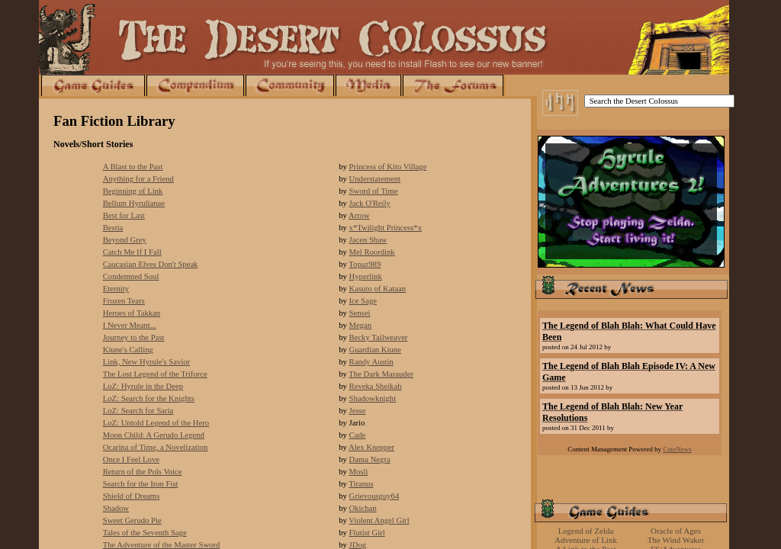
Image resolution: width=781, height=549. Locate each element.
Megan (360, 325)
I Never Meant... (129, 325)
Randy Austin (371, 362)
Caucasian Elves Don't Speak (150, 264)
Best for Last (124, 215)
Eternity (116, 288)
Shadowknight (373, 398)
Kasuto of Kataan (378, 288)
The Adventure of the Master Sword (161, 545)
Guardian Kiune (375, 349)
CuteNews (677, 449)
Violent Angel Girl (379, 520)
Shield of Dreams (131, 496)
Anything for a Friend (138, 179)
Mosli (358, 471)
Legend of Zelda (586, 530)
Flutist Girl (367, 532)
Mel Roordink (372, 252)
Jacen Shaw (368, 240)
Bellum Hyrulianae (134, 203)
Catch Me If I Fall (132, 252)
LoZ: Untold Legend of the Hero (156, 423)
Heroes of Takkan (131, 313)
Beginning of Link (133, 191)
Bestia (113, 227)
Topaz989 (365, 264)
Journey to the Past (134, 337)
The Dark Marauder (381, 374)
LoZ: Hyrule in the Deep (143, 386)
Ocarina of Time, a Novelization (155, 447)
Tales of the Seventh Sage (145, 532)
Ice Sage (363, 301)
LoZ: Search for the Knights (148, 398)
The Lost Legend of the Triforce (155, 374)
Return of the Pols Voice (142, 471)
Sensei (360, 313)
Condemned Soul (131, 276)
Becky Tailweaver (378, 337)
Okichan (363, 508)
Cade (357, 435)
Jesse (357, 410)
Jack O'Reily (369, 203)
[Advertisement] (631, 474)
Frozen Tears (124, 301)
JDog (358, 545)
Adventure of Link (585, 539)
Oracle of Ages (676, 530)
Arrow (359, 215)
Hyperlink (365, 276)
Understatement (374, 179)
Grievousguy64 (374, 496)
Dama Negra (369, 459)
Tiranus (361, 484)
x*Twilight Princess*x (385, 227)
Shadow (116, 508)
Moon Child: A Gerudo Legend (153, 435)
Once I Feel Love (131, 459)
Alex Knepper (371, 447)
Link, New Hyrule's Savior (146, 362)
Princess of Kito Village (388, 166)
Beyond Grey (124, 240)
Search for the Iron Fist (140, 484)
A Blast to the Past (133, 166)
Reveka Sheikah (375, 386)
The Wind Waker (676, 539)
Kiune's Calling (128, 349)
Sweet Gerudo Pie (132, 520)
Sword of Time (373, 191)
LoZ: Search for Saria (138, 410)
